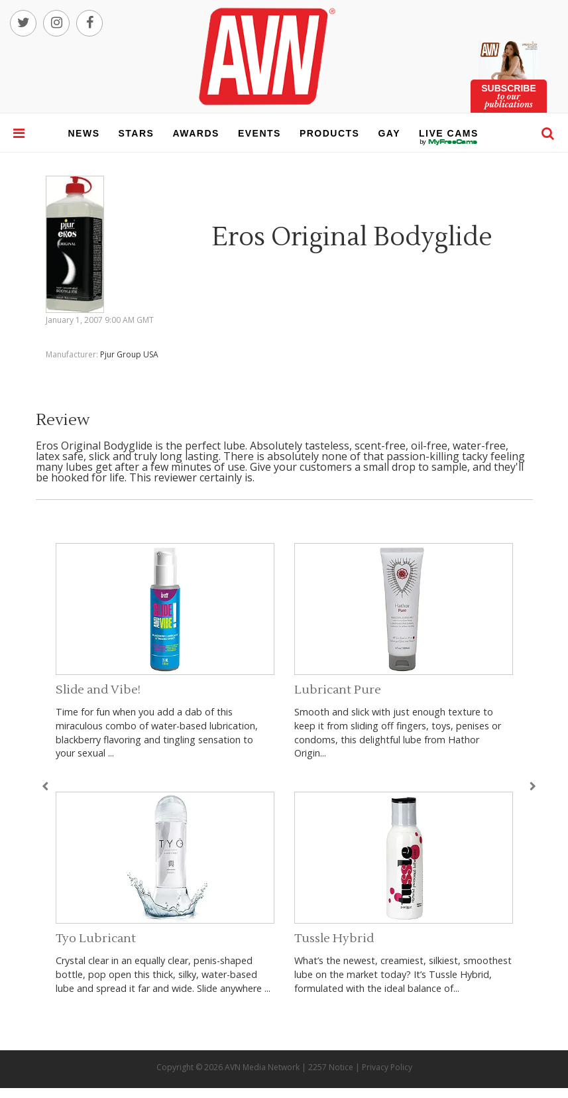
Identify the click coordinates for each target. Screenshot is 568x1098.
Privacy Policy (387, 1067)
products (330, 133)
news (84, 133)
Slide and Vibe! (98, 690)
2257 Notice (330, 1067)
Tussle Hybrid (334, 938)
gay (389, 133)
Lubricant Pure (337, 690)
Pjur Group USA (129, 354)
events (259, 133)
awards (195, 133)
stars (136, 133)
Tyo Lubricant (96, 938)
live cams (449, 142)
